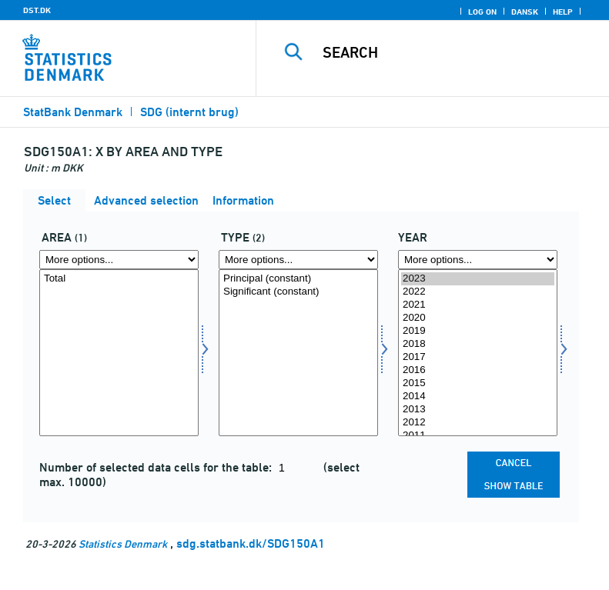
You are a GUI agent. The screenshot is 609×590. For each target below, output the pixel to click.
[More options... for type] (298, 259)
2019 (477, 331)
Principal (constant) (298, 278)
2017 (477, 357)
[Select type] (298, 352)
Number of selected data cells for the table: (157, 467)
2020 (477, 318)
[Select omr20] (119, 352)
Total (119, 278)
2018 (477, 344)
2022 (477, 291)
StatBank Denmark (72, 112)
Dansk (524, 11)
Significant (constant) (298, 291)
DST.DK (37, 10)
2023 (477, 278)
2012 (477, 422)
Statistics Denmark (123, 543)
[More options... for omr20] (119, 259)
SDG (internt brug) (189, 112)
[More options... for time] (477, 259)
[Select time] (477, 352)
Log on (482, 11)
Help (563, 11)
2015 (477, 383)
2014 (477, 396)
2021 (477, 305)
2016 (477, 370)
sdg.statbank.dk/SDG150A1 (250, 543)
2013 (477, 409)
